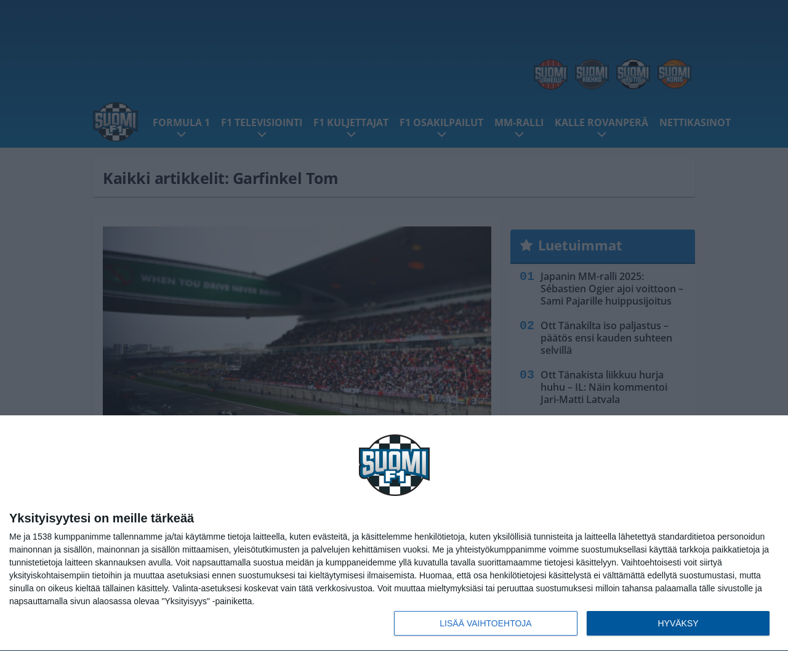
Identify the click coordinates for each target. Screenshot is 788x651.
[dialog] (394, 533)
